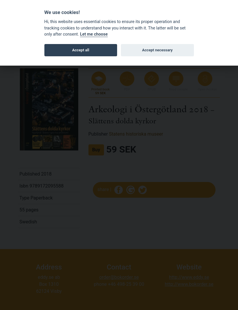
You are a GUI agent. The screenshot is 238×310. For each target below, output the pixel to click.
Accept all (80, 50)
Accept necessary (157, 50)
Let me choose (94, 34)
